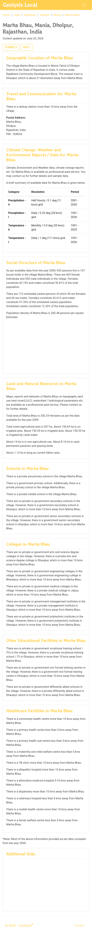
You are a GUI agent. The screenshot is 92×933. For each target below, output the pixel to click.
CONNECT (11, 47)
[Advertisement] (46, 346)
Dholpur (45, 15)
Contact (79, 925)
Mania (57, 15)
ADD (26, 47)
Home (6, 15)
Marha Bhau (72, 15)
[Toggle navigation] (84, 5)
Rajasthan (30, 15)
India (17, 15)
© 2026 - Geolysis (19, 925)
